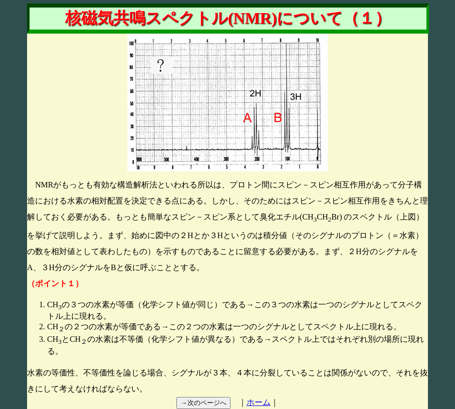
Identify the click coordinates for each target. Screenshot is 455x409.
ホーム (259, 402)
